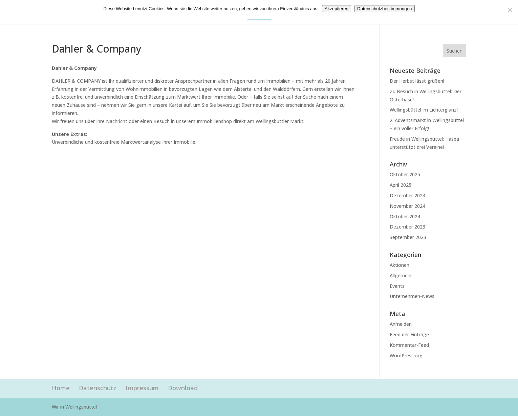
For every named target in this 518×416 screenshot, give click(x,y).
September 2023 (408, 237)
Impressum (142, 388)
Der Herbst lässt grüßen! (417, 81)
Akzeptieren (336, 8)
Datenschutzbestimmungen (384, 8)
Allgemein (400, 275)
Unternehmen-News (412, 296)
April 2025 (400, 185)
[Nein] (509, 9)
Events (397, 286)
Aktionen (399, 265)
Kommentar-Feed (409, 345)
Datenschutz (97, 388)
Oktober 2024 (405, 216)
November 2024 (407, 206)
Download (183, 388)
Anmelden (401, 324)
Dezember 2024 (407, 195)
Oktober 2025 (405, 174)
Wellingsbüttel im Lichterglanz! (424, 109)
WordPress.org (406, 355)
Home (61, 388)
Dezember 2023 (407, 226)
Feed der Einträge (409, 334)
